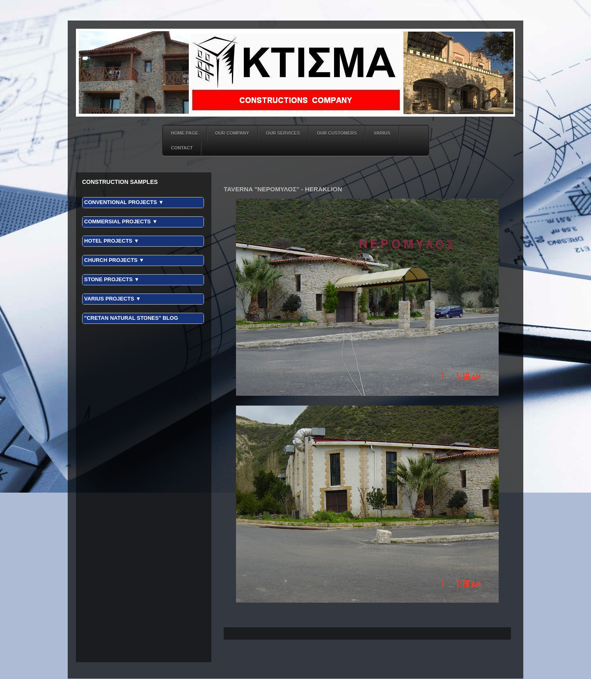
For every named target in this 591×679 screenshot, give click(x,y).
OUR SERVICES (283, 133)
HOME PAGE (184, 133)
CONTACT (182, 147)
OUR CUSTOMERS (337, 133)
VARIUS (381, 133)
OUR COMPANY (232, 133)
